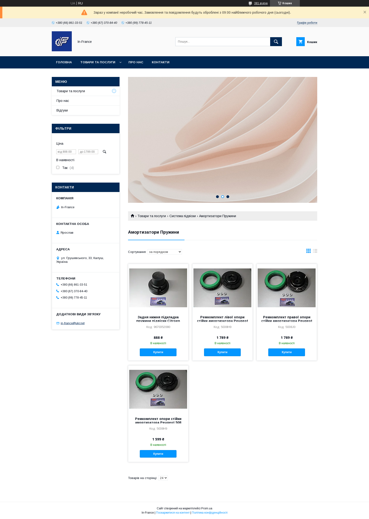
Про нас (135, 62)
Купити (158, 352)
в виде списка (315, 252)
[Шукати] (276, 41)
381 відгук (261, 3)
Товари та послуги (97, 62)
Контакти (160, 62)
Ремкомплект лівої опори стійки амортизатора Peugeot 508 (222, 321)
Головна (64, 62)
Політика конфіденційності (210, 512)
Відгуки (62, 110)
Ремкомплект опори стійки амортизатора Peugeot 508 (158, 420)
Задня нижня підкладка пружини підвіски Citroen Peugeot (158, 321)
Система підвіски (182, 216)
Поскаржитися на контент (173, 512)
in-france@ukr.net (72, 323)
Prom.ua (206, 508)
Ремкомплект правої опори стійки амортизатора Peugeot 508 (286, 321)
